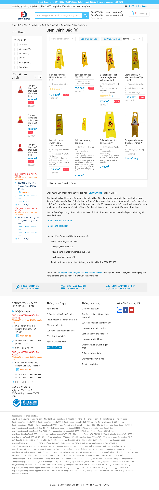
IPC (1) (22, 58)
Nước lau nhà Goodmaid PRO (23, 440)
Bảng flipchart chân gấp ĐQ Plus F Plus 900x (121, 452)
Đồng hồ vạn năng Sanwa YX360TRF (86, 437)
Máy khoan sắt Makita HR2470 (24, 452)
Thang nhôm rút (127, 458)
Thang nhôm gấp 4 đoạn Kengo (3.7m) (42, 461)
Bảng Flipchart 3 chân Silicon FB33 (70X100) (105, 455)
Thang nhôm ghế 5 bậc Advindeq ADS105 (61, 458)
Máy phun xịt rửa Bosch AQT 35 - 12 (26, 437)
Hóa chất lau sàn (91, 419)
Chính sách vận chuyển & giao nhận (95, 346)
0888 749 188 (97, 15)
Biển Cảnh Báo (95, 193)
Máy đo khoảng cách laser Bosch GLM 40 (28, 428)
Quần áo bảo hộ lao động (101, 465)
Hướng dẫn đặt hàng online (94, 328)
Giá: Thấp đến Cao (89, 39)
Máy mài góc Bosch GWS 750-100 (86, 434)
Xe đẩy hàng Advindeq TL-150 (23, 422)
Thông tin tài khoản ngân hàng (60, 314)
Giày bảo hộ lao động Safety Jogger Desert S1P (109, 468)
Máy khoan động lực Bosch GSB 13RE (64, 431)
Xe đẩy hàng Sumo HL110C (46, 425)
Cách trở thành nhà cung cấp (95, 334)
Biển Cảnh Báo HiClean (58, 226)
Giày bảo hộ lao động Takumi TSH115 (66, 471)
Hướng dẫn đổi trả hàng (92, 339)
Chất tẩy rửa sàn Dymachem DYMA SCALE (98, 443)
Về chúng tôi (52, 309)
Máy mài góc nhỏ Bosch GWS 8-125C (117, 434)
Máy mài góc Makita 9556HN (89, 446)
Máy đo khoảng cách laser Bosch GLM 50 (63, 428)
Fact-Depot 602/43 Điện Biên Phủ (62, 320)
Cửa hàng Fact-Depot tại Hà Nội (61, 331)
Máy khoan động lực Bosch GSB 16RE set (98, 431)
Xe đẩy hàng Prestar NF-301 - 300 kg (109, 422)
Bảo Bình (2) (24, 45)
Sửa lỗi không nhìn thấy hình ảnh (96, 323)
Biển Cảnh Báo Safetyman (60, 220)
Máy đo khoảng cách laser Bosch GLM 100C (77, 425)
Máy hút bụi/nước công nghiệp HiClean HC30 (56, 452)
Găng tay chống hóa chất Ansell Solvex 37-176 (116, 461)
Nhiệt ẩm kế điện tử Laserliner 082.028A (27, 443)
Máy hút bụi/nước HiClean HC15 (88, 452)
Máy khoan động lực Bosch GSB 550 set (28, 434)
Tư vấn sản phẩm (90, 364)
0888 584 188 (110, 15)
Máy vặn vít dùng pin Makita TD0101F (114, 449)
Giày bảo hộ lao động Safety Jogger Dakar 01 (70, 468)
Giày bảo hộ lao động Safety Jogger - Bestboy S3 (31, 468)
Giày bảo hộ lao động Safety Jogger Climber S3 (30, 471)
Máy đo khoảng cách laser (54, 419)
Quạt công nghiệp (67, 461)
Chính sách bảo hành (91, 353)
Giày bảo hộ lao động (121, 465)
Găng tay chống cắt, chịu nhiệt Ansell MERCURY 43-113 (34, 465)
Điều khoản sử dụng (91, 309)
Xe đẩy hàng (122, 419)
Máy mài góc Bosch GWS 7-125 (58, 434)
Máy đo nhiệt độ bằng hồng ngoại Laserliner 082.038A (103, 440)
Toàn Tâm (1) (25, 67)
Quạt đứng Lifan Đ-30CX (86, 461)
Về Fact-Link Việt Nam (56, 342)
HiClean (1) (24, 54)
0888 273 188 (97, 12)
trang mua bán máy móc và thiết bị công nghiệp (80, 273)
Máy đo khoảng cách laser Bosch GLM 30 (113, 425)
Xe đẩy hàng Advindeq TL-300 (49, 422)
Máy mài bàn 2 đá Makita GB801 (24, 449)
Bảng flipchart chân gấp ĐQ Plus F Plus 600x (29, 455)
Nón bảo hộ (119, 471)
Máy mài (26, 419)
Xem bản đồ (27, 192)
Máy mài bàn (37, 419)
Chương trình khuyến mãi (93, 359)
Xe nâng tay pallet (107, 419)
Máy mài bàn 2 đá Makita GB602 (52, 449)
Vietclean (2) (25, 49)
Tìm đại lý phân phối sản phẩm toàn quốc (95, 315)
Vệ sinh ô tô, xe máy (20, 474)
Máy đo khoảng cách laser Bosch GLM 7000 (29, 431)
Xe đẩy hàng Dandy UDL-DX (23, 425)
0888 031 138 (110, 12)
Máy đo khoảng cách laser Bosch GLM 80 (99, 428)
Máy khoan (16, 419)
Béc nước (130, 471)
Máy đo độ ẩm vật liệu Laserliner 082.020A (62, 443)
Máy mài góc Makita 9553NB (64, 446)
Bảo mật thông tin (55, 325)
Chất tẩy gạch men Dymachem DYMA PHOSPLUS (31, 446)
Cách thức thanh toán (56, 336)
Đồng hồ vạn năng (75, 419)
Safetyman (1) (25, 62)
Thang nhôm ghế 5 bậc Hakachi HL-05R (27, 458)
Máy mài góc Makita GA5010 (114, 446)
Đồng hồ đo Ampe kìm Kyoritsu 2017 (117, 437)
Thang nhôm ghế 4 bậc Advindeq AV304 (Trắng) (99, 458)
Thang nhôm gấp (18, 461)
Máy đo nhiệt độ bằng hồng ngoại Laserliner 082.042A (58, 440)
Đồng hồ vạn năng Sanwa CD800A (55, 437)
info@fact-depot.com (137, 6)
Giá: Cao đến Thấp (112, 39)
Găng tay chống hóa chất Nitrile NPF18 (73, 465)
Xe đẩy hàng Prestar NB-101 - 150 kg (78, 422)
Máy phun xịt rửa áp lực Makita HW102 (82, 449)
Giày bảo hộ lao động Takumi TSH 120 (98, 471)
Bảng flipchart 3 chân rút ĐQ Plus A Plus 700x (67, 455)
